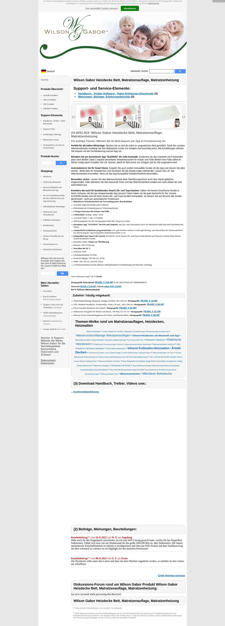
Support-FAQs (49, 129)
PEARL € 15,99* (149, 300)
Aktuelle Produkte (50, 95)
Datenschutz (153, 3)
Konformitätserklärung (86, 391)
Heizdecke (47, 177)
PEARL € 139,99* (104, 282)
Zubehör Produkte (50, 108)
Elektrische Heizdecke (52, 182)
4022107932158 (125, 282)
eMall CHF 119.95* (113, 286)
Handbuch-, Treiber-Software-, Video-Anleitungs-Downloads (116, 93)
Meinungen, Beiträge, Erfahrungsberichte (104, 96)
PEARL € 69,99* (155, 304)
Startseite (135, 71)
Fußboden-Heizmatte (51, 220)
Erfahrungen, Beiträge (52, 134)
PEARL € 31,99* (152, 311)
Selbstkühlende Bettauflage (54, 206)
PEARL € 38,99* (151, 315)
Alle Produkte (48, 104)
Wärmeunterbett (50, 231)
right (183, 116)
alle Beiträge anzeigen (172, 575)
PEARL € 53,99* (128, 308)
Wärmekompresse (50, 244)
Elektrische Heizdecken (52, 249)
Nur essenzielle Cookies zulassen (101, 8)
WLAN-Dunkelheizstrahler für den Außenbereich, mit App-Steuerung (54, 198)
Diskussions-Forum (51, 140)
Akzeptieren (130, 8)
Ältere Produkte (49, 100)
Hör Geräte (54, 329)
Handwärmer (48, 225)
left (73, 116)
